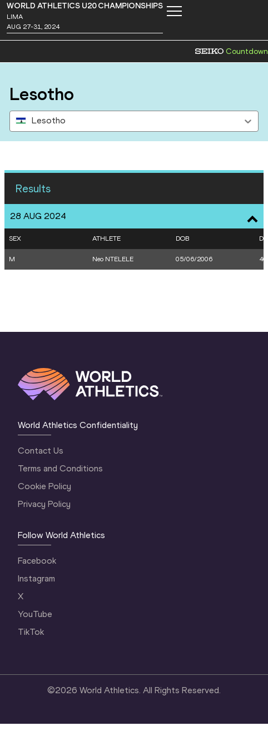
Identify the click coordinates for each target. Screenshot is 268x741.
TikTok (31, 631)
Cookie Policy (44, 486)
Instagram (36, 578)
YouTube (35, 614)
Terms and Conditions (60, 468)
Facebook (37, 560)
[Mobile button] (174, 11)
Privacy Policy (44, 504)
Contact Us (40, 450)
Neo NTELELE (112, 259)
